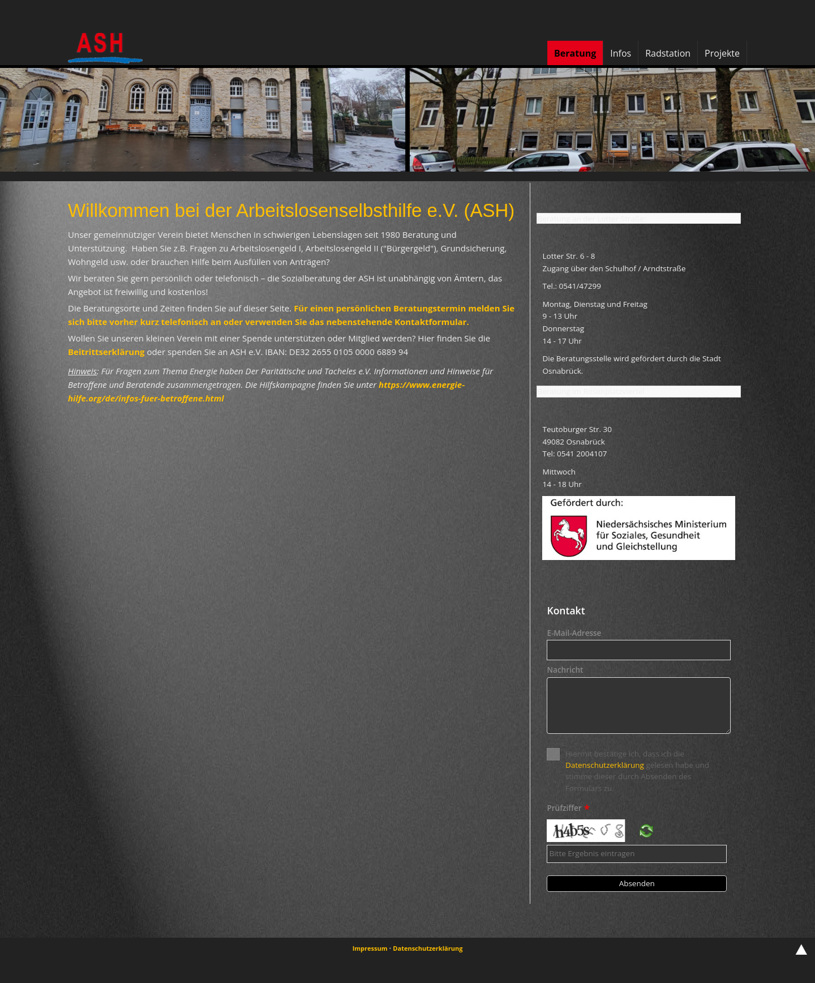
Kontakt (566, 610)
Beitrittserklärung (106, 351)
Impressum (370, 948)
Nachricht (565, 670)
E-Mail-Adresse (574, 634)
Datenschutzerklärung (604, 765)
